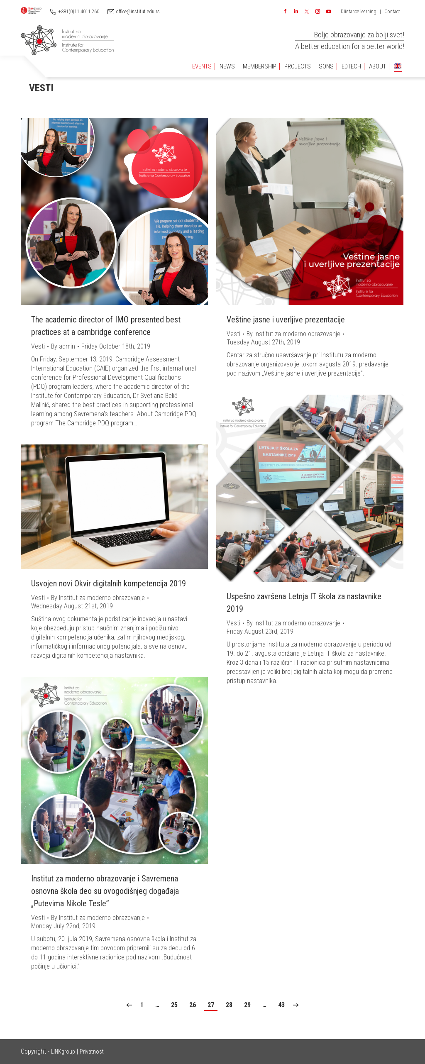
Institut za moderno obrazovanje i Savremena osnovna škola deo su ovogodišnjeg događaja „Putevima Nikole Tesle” (105, 891)
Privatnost (92, 1051)
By (63, 346)
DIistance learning (358, 12)
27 (211, 1005)
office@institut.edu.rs (138, 12)
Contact (392, 12)
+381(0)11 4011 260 (79, 12)
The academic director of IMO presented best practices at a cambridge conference (106, 326)
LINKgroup (63, 1051)
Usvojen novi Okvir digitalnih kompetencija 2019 (108, 583)
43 (281, 1005)
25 (174, 1005)
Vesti (38, 346)
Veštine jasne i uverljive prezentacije (286, 320)
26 (192, 1005)
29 (247, 1005)
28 (229, 1005)
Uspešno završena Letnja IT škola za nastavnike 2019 (304, 602)
